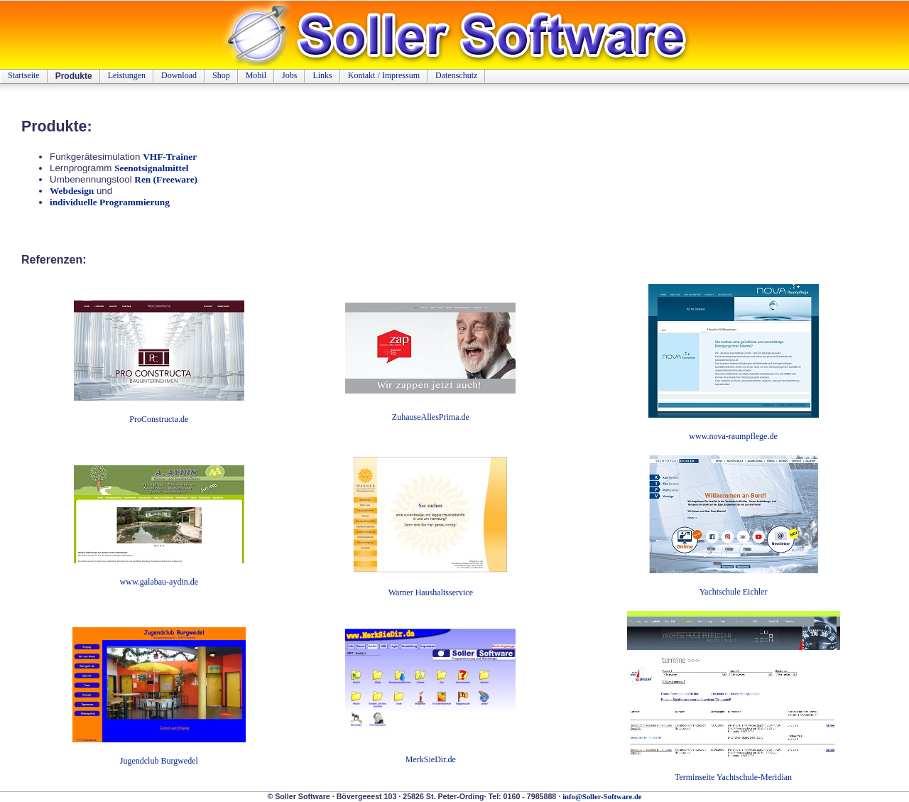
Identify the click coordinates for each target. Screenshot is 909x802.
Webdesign (72, 190)
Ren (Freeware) (165, 179)
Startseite (24, 75)
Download (179, 75)
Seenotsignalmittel (151, 168)
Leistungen (127, 75)
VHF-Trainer (170, 156)
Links (322, 75)
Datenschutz (456, 75)
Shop (221, 75)
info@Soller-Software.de (601, 797)
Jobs (289, 75)
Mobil (256, 75)
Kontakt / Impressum (384, 75)
